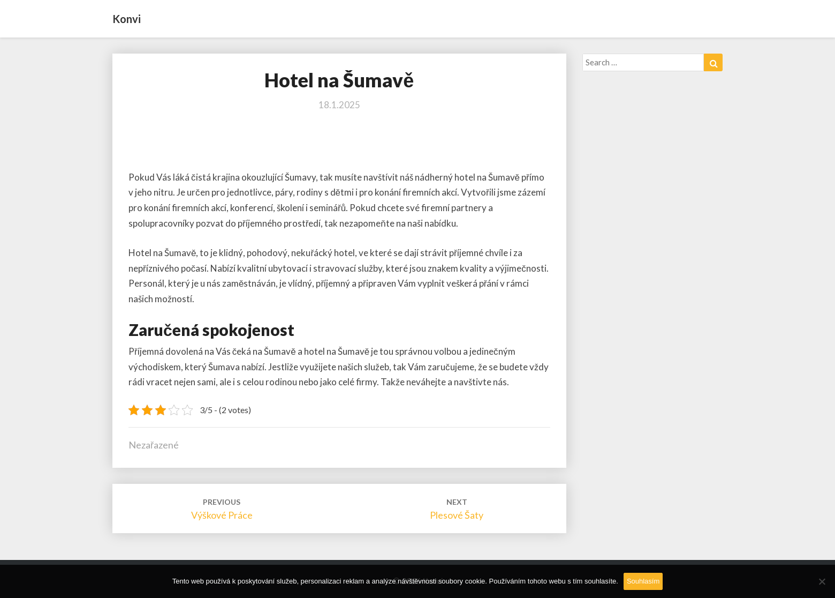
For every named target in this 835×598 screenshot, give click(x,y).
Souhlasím (643, 581)
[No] (821, 581)
